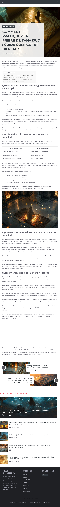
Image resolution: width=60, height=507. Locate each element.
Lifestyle (25, 482)
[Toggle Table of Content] (32, 73)
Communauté (8, 26)
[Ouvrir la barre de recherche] (58, 2)
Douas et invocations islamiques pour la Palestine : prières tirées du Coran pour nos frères (20, 380)
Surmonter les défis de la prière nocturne (13, 81)
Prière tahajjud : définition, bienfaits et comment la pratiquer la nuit (30, 435)
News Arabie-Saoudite (15, 502)
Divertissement (27, 479)
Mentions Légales (46, 502)
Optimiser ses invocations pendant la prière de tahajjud (17, 79)
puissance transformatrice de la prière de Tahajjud (18, 186)
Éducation (25, 488)
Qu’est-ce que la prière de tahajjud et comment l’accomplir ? (18, 75)
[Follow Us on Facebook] (43, 475)
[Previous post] (3, 367)
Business (25, 474)
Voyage (25, 477)
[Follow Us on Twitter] (46, 475)
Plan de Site (37, 502)
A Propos (24, 502)
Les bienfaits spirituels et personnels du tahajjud (15, 77)
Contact (31, 502)
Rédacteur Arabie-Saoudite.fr (12, 53)
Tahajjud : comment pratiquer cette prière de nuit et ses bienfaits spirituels (39, 368)
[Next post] (56, 380)
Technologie (26, 485)
